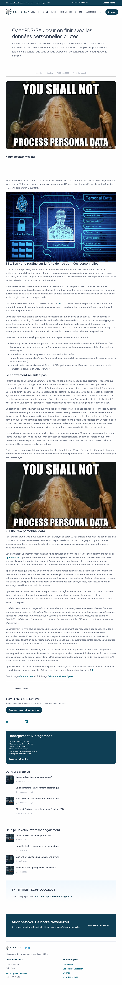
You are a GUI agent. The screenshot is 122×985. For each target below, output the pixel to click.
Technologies (66, 11)
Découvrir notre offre (18, 759)
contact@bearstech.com (17, 973)
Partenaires (68, 964)
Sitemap (66, 973)
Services (35, 11)
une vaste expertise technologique (52, 896)
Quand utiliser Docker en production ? (34, 777)
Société (78, 11)
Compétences (49, 11)
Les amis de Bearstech (73, 968)
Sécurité (39, 73)
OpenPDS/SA (12, 557)
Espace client (109, 2)
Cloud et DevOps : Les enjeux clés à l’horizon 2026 (40, 809)
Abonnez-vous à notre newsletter (24, 710)
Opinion (50, 73)
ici (93, 670)
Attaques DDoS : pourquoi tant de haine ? (36, 867)
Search (101, 12)
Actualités (91, 11)
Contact (112, 12)
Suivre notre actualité (98, 925)
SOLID (61, 303)
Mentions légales (70, 977)
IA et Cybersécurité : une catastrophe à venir (37, 798)
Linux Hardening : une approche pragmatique (37, 787)
